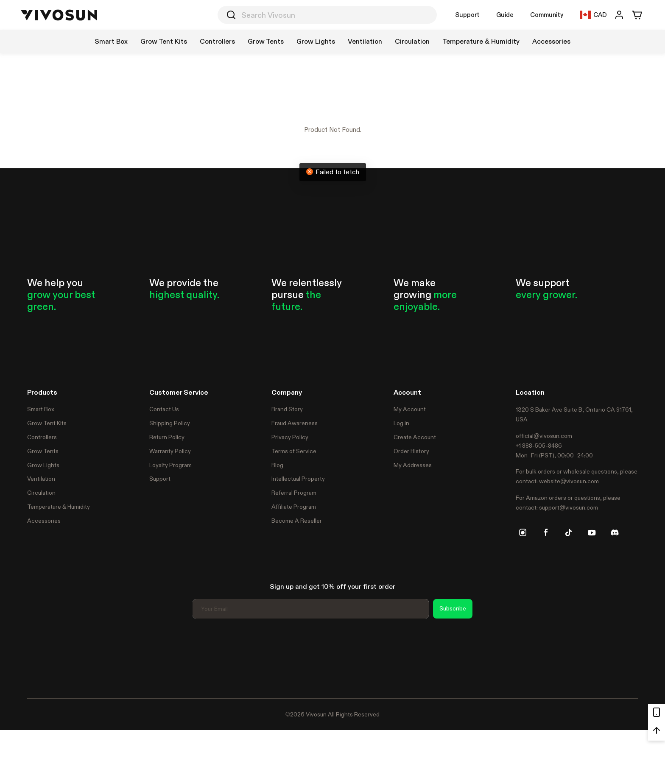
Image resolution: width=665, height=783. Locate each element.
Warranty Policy (170, 451)
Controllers (42, 437)
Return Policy (166, 437)
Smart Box (40, 409)
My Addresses (413, 465)
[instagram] (523, 532)
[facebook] (546, 532)
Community (546, 14)
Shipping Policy (169, 423)
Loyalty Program (170, 465)
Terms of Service (293, 451)
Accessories (44, 520)
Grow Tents (43, 451)
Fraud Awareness (294, 423)
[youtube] (591, 532)
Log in (401, 423)
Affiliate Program (293, 506)
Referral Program (293, 492)
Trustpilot (40, 657)
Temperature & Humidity (58, 506)
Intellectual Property (298, 478)
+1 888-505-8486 (539, 445)
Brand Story (287, 409)
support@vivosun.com (568, 507)
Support (467, 14)
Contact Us (164, 409)
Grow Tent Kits (47, 423)
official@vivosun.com (544, 435)
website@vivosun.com (569, 481)
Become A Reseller (296, 520)
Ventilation (41, 478)
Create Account (415, 437)
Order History (411, 451)
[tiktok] (569, 532)
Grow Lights (43, 465)
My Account (410, 409)
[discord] (614, 532)
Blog (277, 465)
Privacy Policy (289, 437)
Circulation (41, 492)
